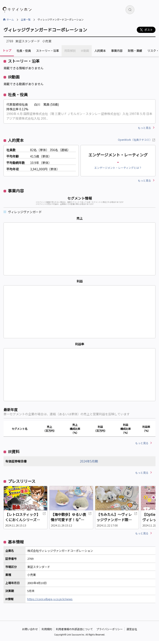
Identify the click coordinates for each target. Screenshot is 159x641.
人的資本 (100, 51)
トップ (7, 50)
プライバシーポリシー (109, 629)
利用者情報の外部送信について (74, 629)
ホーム (10, 19)
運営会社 (131, 629)
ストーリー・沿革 (47, 51)
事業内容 (116, 51)
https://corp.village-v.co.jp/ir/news (50, 599)
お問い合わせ (30, 629)
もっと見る (144, 128)
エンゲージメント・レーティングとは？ (118, 167)
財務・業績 (135, 51)
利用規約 (47, 629)
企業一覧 (26, 19)
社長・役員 (23, 51)
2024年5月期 (89, 461)
